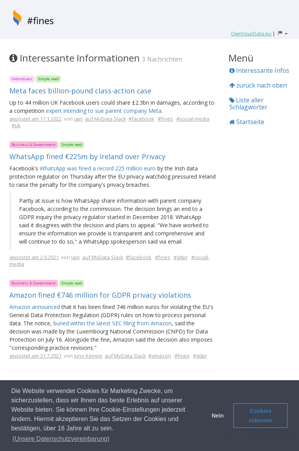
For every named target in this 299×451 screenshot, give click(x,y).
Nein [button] (217, 415)
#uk (16, 125)
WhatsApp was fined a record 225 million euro (98, 168)
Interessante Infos (259, 70)
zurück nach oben (258, 85)
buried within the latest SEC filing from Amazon (112, 323)
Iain (78, 118)
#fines (40, 20)
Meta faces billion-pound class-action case (80, 90)
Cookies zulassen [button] (261, 415)
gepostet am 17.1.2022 (35, 118)
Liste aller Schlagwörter (248, 103)
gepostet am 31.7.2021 (35, 355)
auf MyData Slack (105, 118)
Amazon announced (34, 307)
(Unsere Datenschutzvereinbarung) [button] (60, 438)
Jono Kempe (88, 355)
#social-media (192, 118)
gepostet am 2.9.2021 (34, 257)
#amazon (159, 355)
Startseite (246, 122)
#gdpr (181, 257)
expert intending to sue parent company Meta (104, 110)
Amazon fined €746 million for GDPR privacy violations (100, 295)
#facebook (141, 118)
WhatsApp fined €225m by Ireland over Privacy (87, 156)
